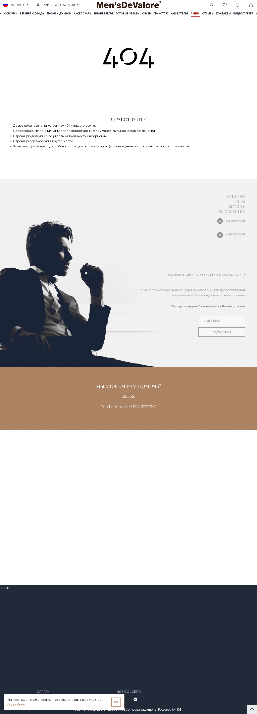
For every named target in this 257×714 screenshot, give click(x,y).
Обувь (146, 13)
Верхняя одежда (32, 13)
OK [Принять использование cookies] (116, 702)
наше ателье (179, 13)
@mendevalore (229, 234)
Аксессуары (83, 13)
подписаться (216, 332)
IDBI (179, 709)
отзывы (208, 13)
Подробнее (16, 704)
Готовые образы (128, 13)
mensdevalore (229, 221)
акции (195, 13)
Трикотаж (160, 13)
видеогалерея (243, 13)
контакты (223, 13)
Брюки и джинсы (59, 13)
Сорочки (10, 13)
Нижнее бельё (103, 13)
